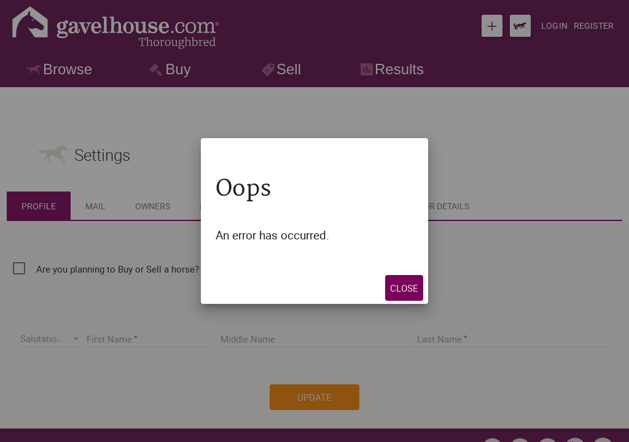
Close (444, 288)
